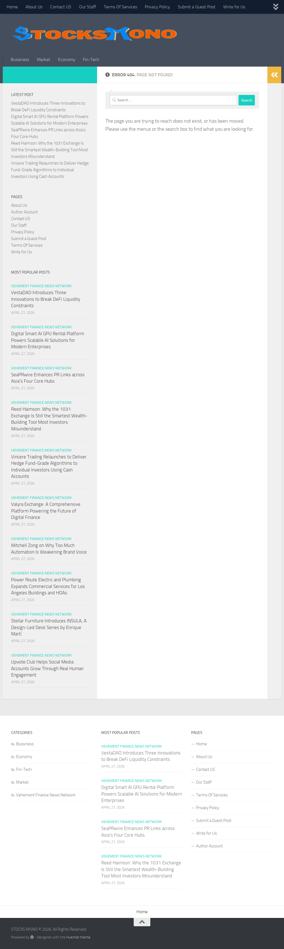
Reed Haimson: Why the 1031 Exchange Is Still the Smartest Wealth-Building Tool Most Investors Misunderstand (49, 150)
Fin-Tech (91, 59)
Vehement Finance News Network (41, 286)
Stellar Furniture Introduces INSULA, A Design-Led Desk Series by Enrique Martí (49, 627)
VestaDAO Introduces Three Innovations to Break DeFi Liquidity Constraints (45, 299)
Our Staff (87, 6)
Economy (66, 59)
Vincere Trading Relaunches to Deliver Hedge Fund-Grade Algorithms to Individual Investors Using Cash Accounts (50, 170)
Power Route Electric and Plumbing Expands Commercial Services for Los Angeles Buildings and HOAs (48, 586)
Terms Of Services (120, 6)
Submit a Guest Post (196, 6)
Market (43, 59)
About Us (34, 6)
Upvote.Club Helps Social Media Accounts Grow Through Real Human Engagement (47, 668)
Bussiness (20, 59)
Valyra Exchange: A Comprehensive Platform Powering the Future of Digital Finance (45, 510)
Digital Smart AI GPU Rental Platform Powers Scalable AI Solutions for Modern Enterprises (47, 340)
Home (12, 6)
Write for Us (234, 6)
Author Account (24, 212)
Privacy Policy (157, 6)
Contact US (60, 6)
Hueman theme (78, 937)
